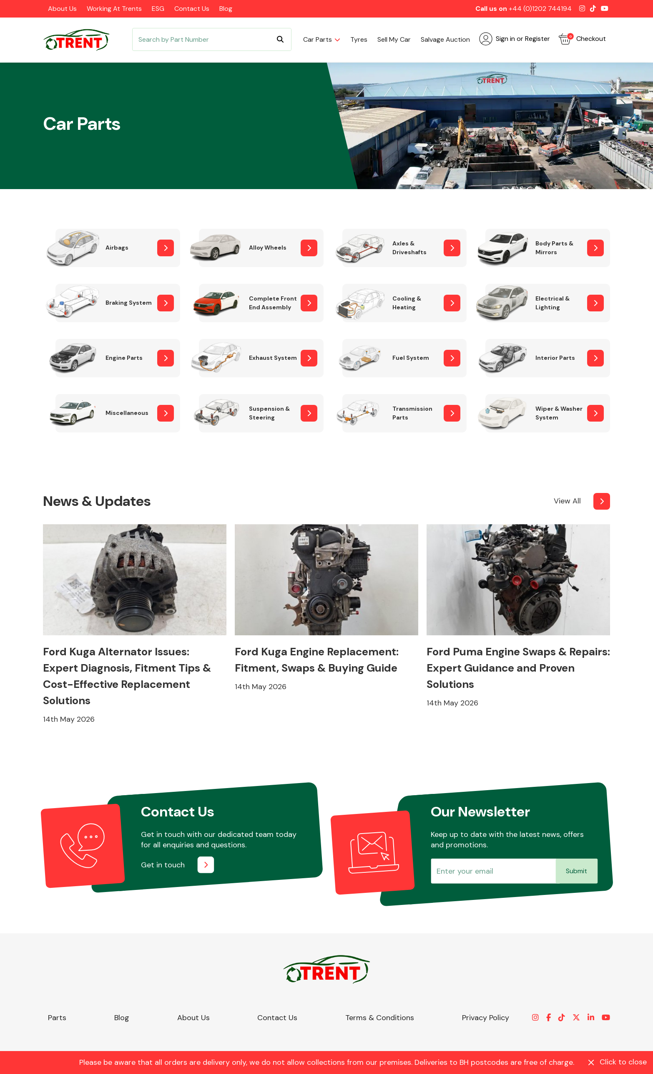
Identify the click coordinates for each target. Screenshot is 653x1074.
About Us (62, 8)
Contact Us (191, 8)
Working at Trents (114, 8)
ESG (158, 8)
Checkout (582, 39)
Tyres (358, 39)
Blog (225, 8)
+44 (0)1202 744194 (540, 8)
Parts (57, 1018)
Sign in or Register (514, 38)
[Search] (211, 39)
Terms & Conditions (379, 1018)
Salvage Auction (445, 39)
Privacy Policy (485, 1018)
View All (567, 501)
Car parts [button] (317, 39)
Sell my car (394, 39)
